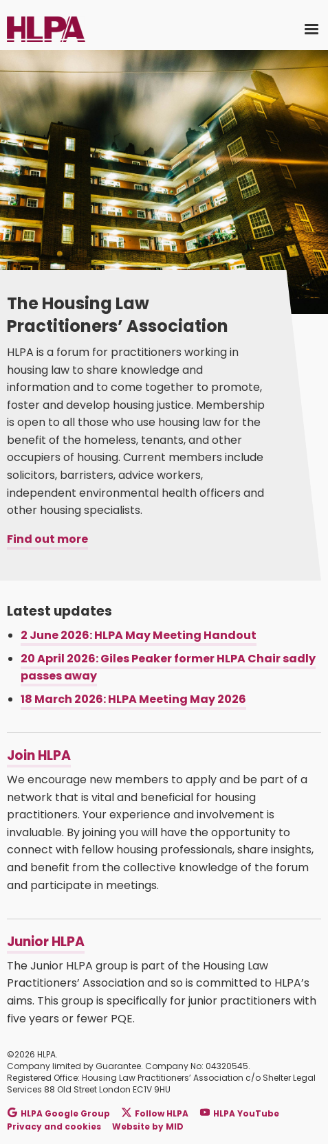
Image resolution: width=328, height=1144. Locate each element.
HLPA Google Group (59, 1113)
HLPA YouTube (239, 1113)
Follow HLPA (155, 1113)
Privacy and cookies (54, 1126)
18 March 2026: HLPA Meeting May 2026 (133, 699)
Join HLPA (39, 755)
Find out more (47, 539)
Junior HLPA (46, 941)
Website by (148, 1126)
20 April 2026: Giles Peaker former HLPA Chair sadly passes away (168, 667)
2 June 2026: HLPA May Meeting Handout (138, 635)
